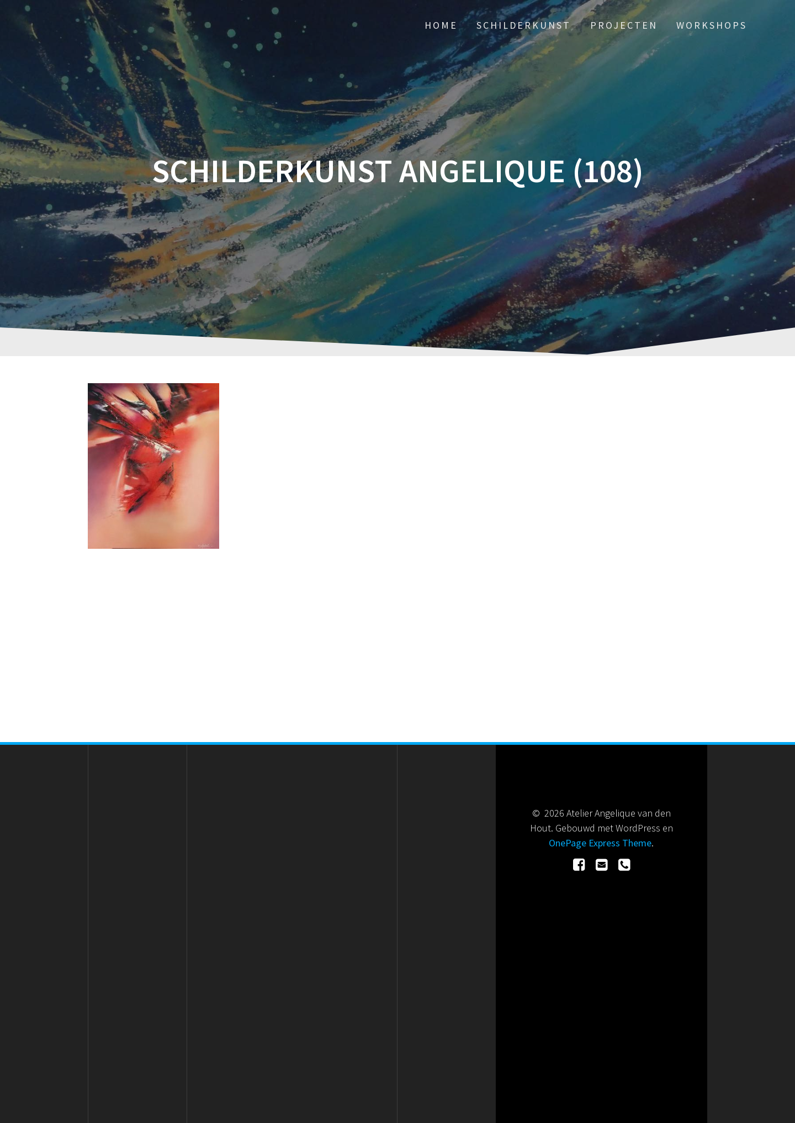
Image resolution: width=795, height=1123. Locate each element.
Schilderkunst (523, 25)
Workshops (711, 25)
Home (441, 25)
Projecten (624, 25)
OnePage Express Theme (600, 842)
